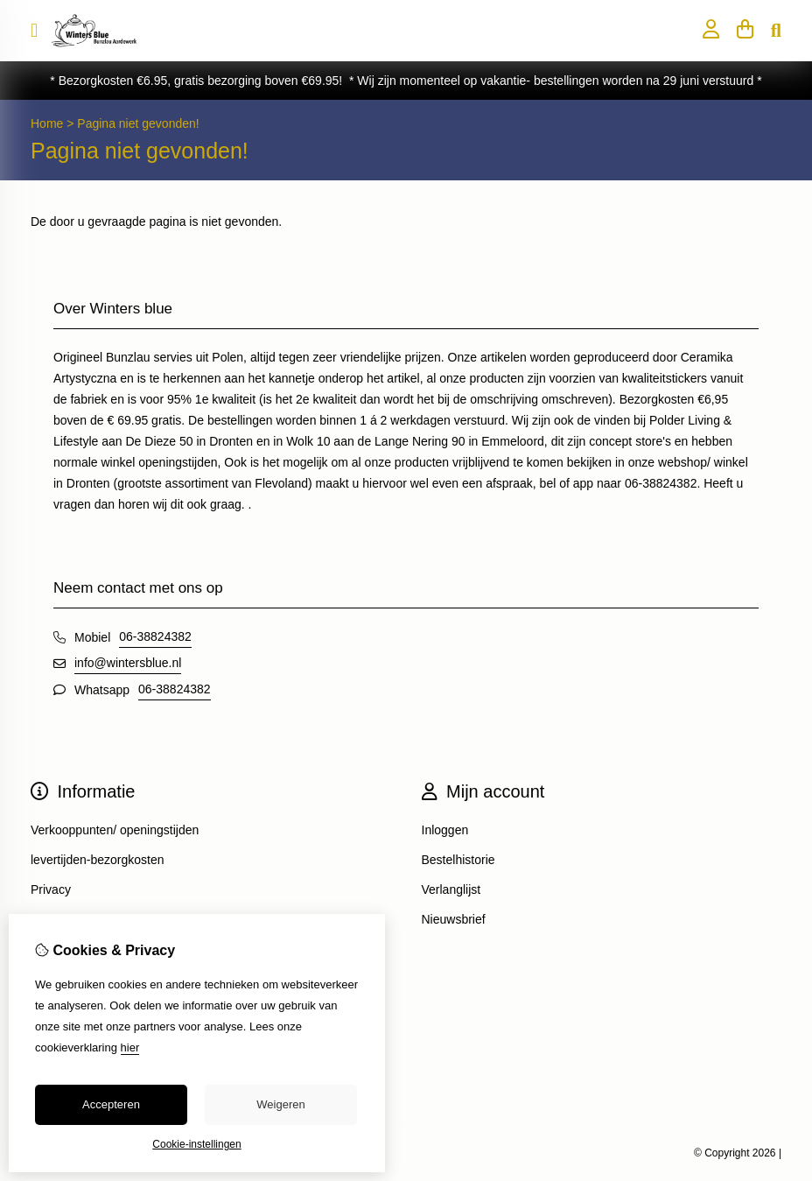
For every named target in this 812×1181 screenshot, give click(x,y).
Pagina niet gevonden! (138, 123)
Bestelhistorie (458, 860)
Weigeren (280, 1104)
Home (47, 123)
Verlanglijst (451, 889)
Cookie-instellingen (196, 1144)
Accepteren (111, 1104)
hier (130, 1047)
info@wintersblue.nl (127, 663)
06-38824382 (155, 636)
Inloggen (445, 830)
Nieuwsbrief (454, 919)
